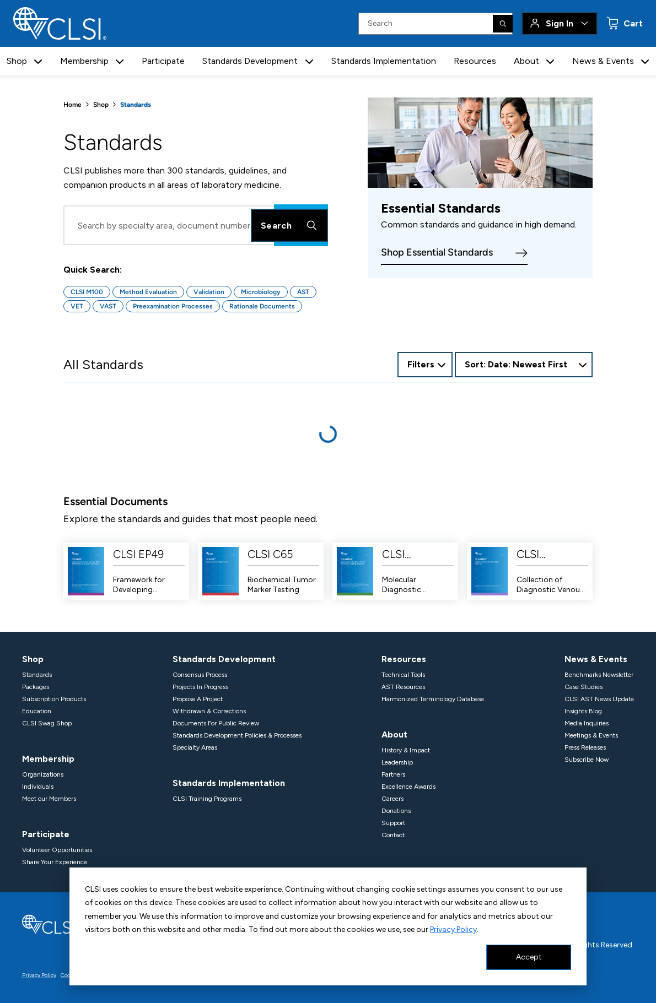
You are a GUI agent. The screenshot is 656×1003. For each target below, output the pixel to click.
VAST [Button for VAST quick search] (108, 306)
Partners (394, 774)
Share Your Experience (55, 862)
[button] (41, 61)
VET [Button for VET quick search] (77, 306)
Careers (394, 799)
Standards (37, 675)
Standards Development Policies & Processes (239, 735)
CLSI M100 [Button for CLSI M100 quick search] (87, 292)
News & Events (591, 659)
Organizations (43, 774)
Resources (476, 61)
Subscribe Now (584, 759)
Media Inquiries (584, 723)
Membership (47, 758)
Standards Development (220, 659)
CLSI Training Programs (205, 799)
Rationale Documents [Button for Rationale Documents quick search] (262, 306)
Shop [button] (20, 61)
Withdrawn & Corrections (209, 711)
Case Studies (582, 687)
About (394, 734)
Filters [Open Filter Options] (419, 364)
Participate (167, 61)
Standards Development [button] (253, 61)
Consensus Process (201, 675)
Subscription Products (55, 699)
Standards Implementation (386, 61)
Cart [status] (632, 23)
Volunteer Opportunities (59, 850)
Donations (397, 811)
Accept (528, 957)
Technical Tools (405, 675)
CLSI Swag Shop (46, 723)
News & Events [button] (601, 61)
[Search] (503, 23)
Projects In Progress (201, 687)
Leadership (398, 762)
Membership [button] (87, 61)
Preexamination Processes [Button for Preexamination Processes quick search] (173, 306)
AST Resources (405, 687)
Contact (394, 835)
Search (290, 225)
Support (394, 823)
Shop (101, 105)
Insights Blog (581, 711)
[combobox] (524, 364)
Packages (36, 687)
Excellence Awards (410, 786)
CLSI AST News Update (597, 699)
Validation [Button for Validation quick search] (208, 292)
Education (37, 711)
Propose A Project (198, 699)
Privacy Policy (373, 929)
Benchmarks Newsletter (598, 675)
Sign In (560, 23)
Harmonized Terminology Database (434, 699)
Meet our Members (50, 799)
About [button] (526, 61)
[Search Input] (436, 24)
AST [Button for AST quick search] (303, 292)
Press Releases (584, 747)
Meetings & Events (590, 735)
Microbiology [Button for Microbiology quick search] (261, 292)
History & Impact (407, 750)
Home (72, 105)
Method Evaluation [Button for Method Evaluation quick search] (148, 292)
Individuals (38, 786)
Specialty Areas (194, 747)
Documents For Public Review (216, 723)
